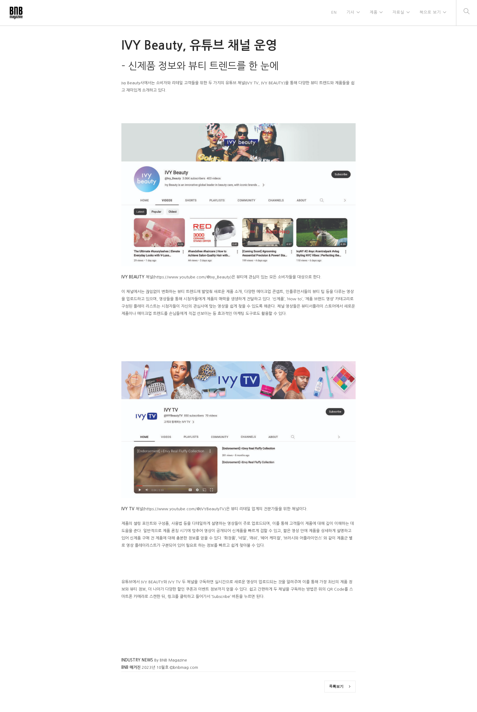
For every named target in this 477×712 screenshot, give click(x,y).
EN (333, 13)
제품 (373, 13)
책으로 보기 (430, 13)
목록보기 (339, 686)
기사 (350, 13)
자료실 (398, 13)
